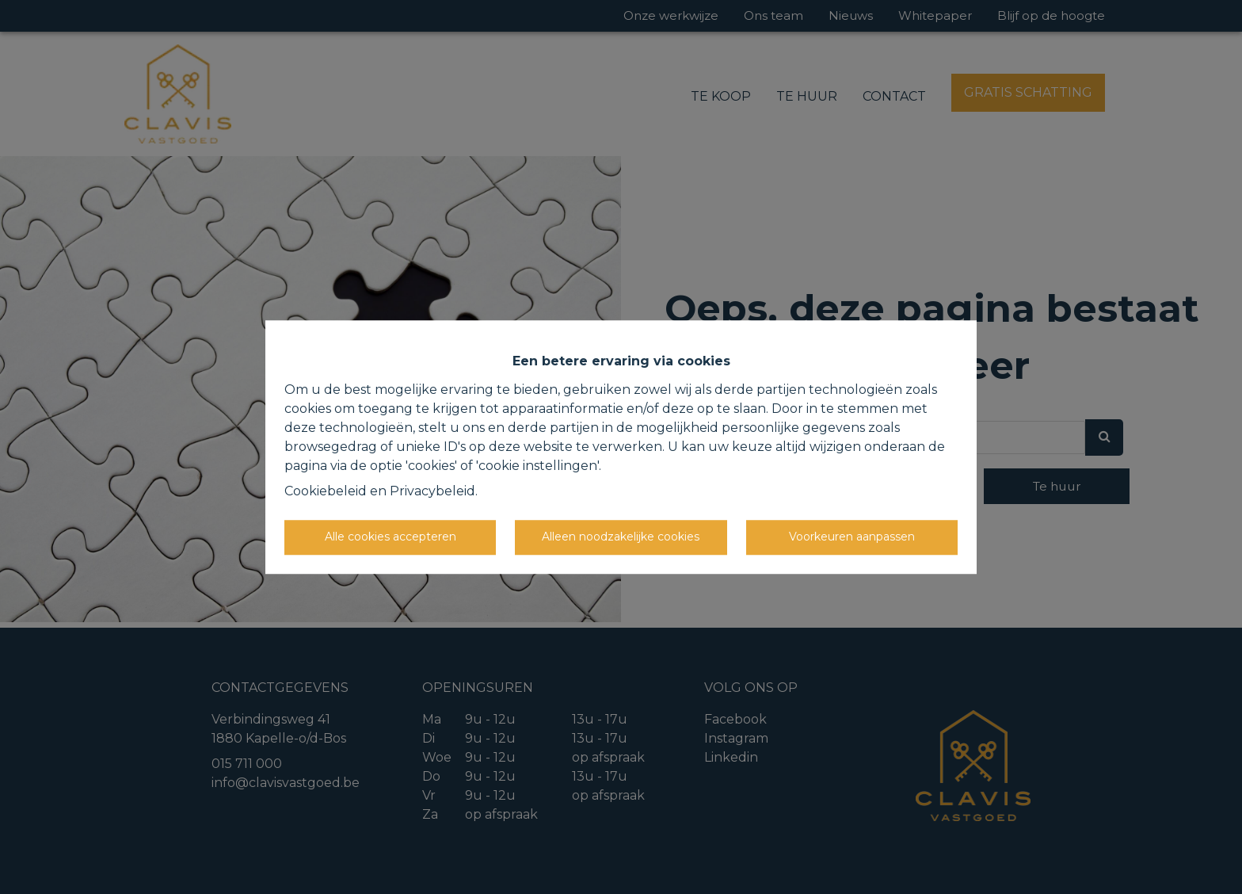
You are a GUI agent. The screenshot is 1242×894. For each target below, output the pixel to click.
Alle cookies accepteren (390, 536)
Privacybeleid (432, 491)
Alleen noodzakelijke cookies (620, 536)
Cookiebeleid (325, 491)
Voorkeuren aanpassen (852, 536)
